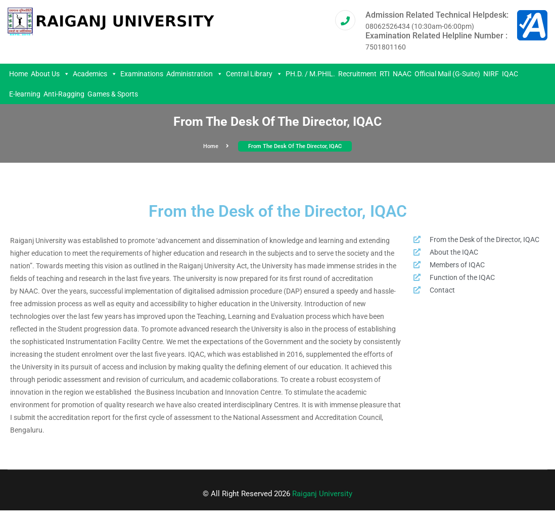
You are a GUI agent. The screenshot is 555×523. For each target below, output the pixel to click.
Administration (194, 74)
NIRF (491, 74)
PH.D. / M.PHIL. (310, 74)
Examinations (141, 74)
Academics (95, 74)
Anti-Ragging (63, 94)
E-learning (24, 94)
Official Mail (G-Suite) (447, 74)
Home (18, 74)
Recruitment (357, 74)
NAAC (402, 74)
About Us (50, 74)
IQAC (510, 74)
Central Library (254, 74)
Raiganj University (322, 493)
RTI (385, 74)
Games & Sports (112, 94)
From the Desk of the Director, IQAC (295, 146)
